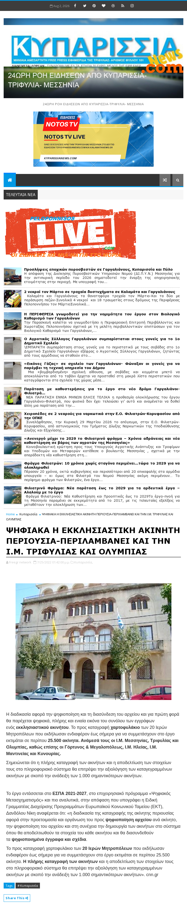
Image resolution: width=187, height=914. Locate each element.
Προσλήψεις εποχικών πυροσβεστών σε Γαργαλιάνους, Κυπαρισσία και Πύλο (98, 269)
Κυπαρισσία (28, 514)
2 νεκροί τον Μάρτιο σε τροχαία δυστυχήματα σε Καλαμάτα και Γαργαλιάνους (99, 292)
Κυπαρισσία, (83, 562)
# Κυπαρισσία (28, 885)
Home (10, 514)
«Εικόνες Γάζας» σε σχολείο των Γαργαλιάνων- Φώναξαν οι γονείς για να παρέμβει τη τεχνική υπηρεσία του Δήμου (102, 366)
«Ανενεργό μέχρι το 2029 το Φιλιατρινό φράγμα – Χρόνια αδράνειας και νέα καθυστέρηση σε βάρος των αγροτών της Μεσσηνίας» (102, 440)
